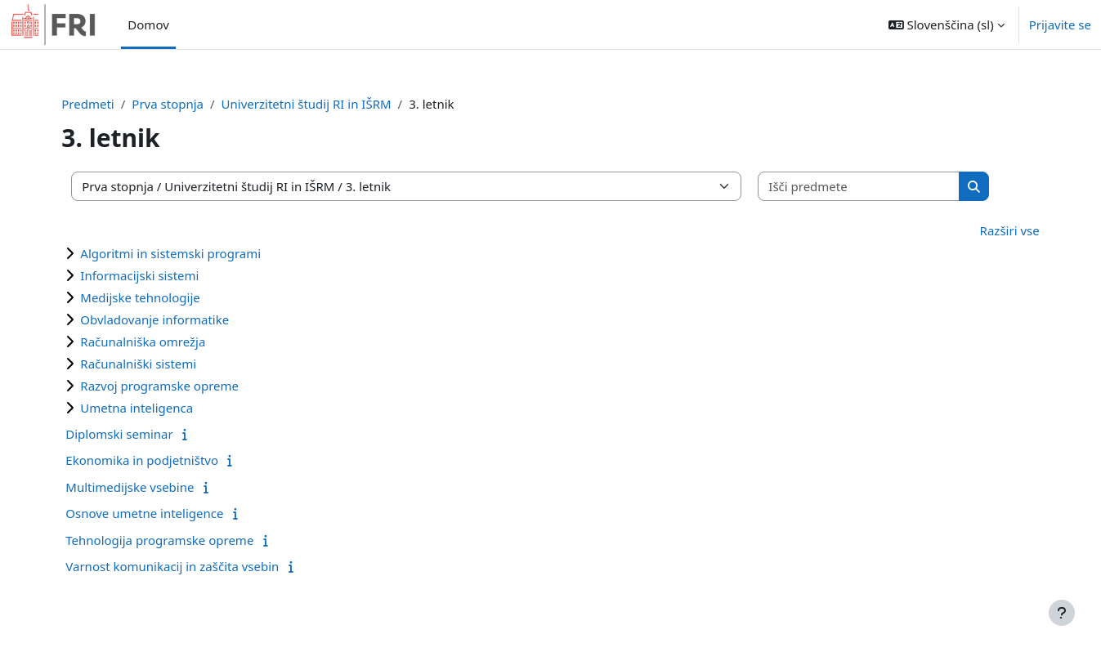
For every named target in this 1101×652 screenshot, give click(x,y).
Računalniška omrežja (164, 341)
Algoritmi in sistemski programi (192, 253)
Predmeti (109, 104)
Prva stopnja (190, 104)
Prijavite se (1060, 24)
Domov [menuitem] (148, 24)
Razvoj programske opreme (181, 385)
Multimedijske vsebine (151, 487)
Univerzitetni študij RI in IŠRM (329, 104)
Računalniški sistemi (160, 363)
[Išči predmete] (878, 187)
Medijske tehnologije (162, 297)
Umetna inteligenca (158, 408)
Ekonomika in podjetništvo (163, 460)
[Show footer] (1062, 613)
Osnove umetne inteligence (166, 513)
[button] (946, 24)
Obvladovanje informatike (176, 319)
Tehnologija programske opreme (181, 540)
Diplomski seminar (141, 434)
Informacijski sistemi (161, 275)
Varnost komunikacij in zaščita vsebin (194, 566)
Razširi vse (988, 230)
